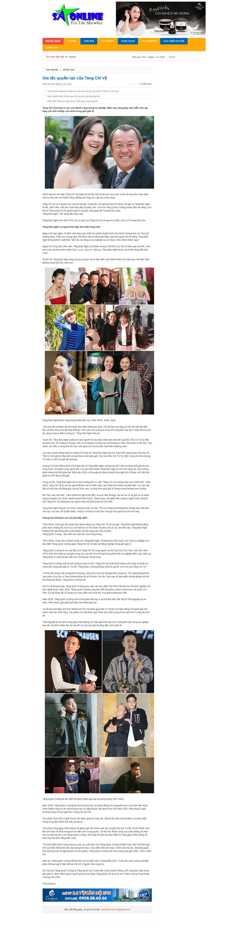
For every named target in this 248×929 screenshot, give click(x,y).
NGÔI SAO (53, 41)
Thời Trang (107, 41)
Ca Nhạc (72, 41)
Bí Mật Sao (52, 47)
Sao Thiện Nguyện (174, 41)
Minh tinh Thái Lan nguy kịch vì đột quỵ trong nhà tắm (72, 101)
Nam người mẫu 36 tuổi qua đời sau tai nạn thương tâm (73, 96)
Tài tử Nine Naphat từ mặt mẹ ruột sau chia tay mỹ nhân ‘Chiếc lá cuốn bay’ (83, 91)
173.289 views (145, 84)
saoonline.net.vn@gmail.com (115, 909)
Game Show (128, 41)
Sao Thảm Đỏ (149, 41)
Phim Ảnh (89, 41)
